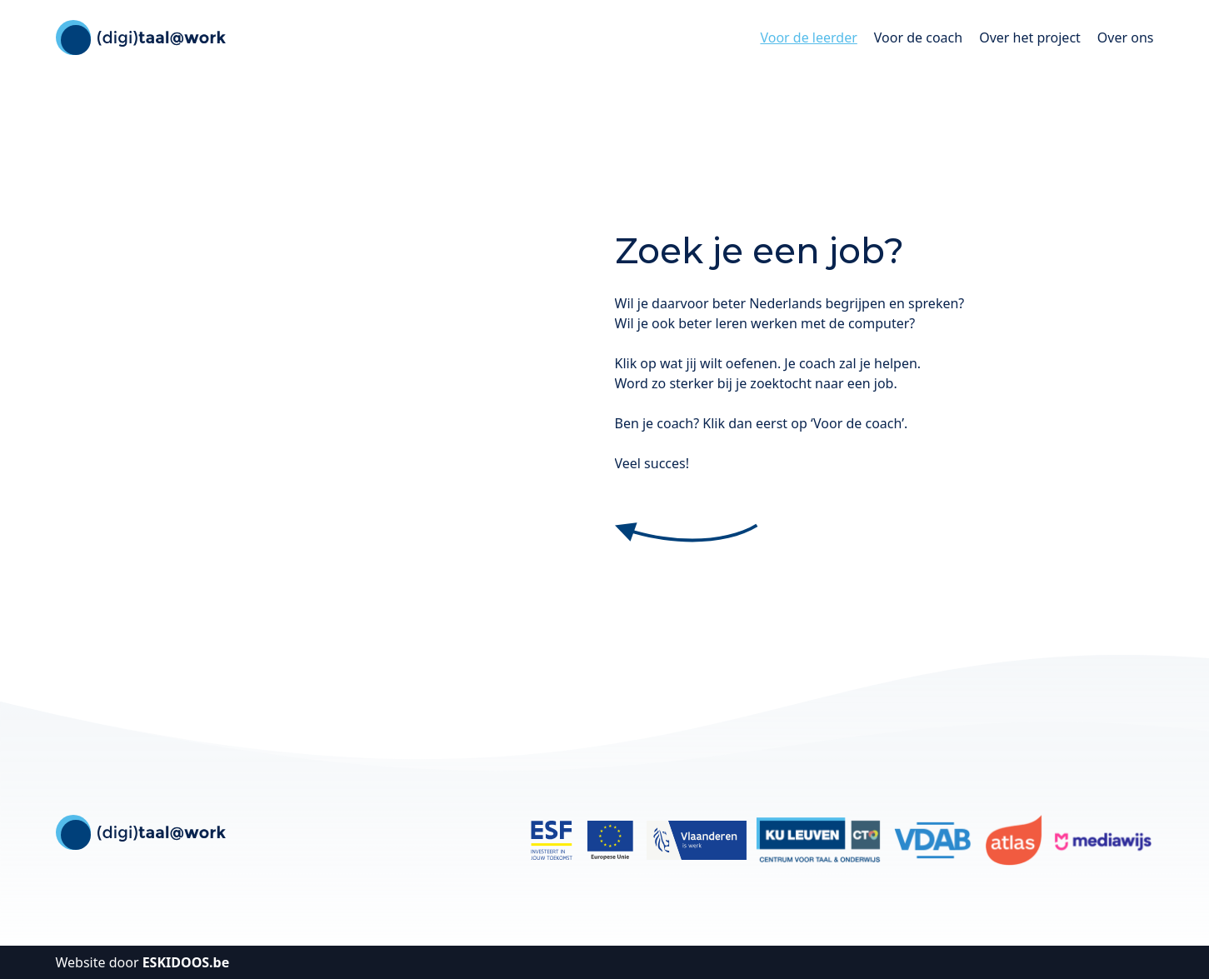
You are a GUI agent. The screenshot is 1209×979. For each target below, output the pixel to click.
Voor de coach (918, 37)
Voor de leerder (808, 37)
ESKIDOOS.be (186, 962)
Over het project (1030, 37)
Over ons (1125, 37)
